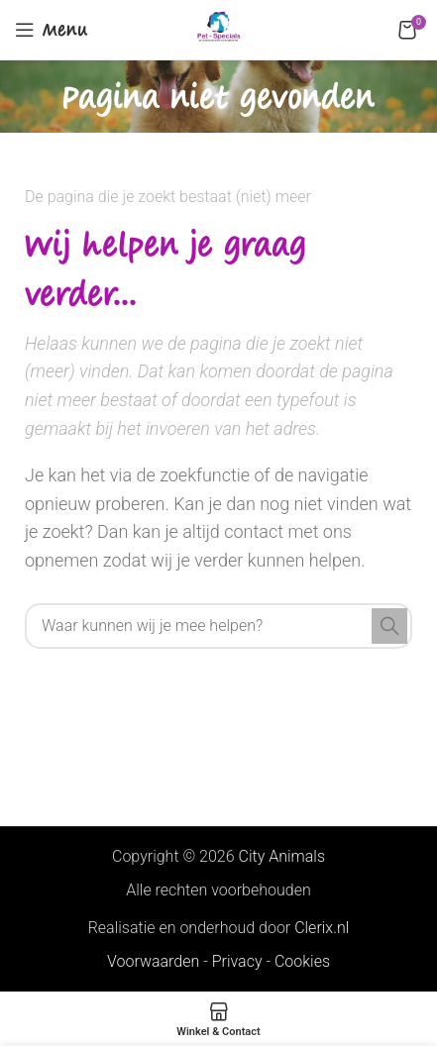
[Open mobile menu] (51, 30)
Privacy (237, 961)
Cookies (302, 961)
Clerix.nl (321, 927)
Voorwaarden (153, 961)
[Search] (218, 626)
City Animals (282, 856)
